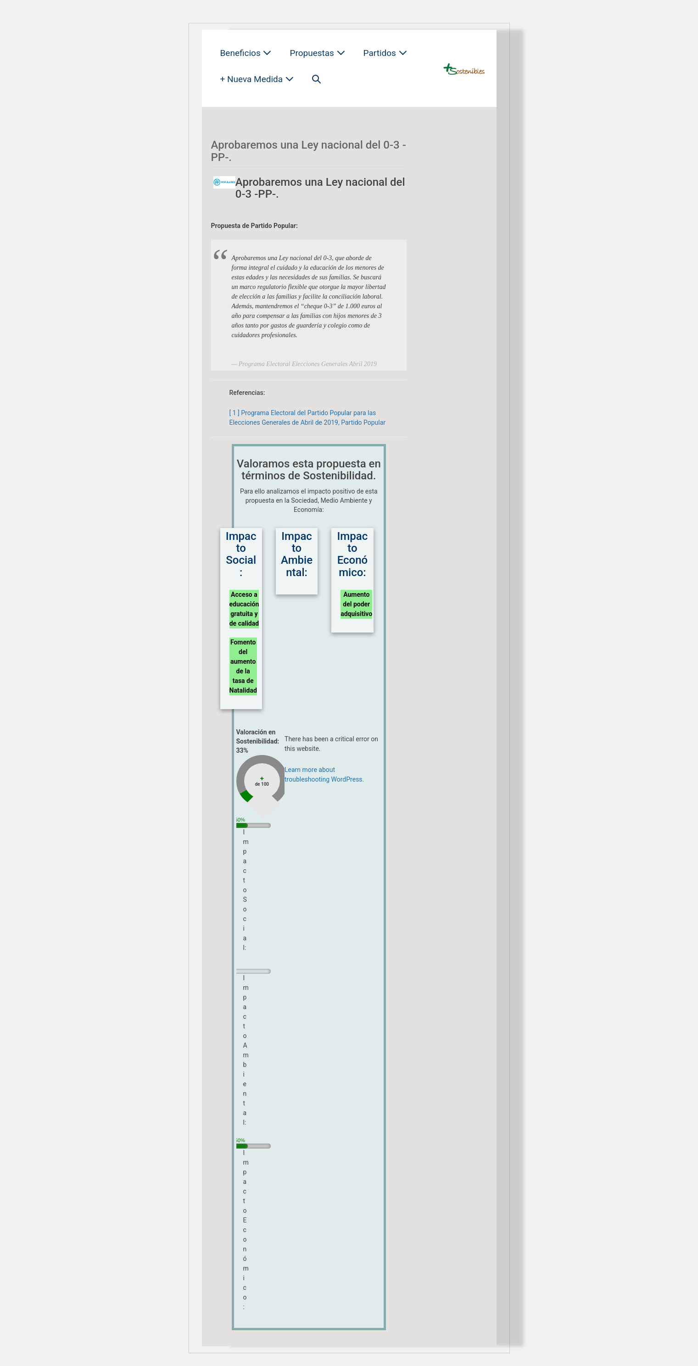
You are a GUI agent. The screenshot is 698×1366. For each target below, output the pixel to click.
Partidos (385, 53)
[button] (316, 79)
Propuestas (317, 53)
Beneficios (246, 53)
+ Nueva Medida (257, 79)
